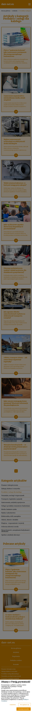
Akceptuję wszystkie (23, 709)
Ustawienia (13, 704)
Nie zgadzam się (24, 704)
